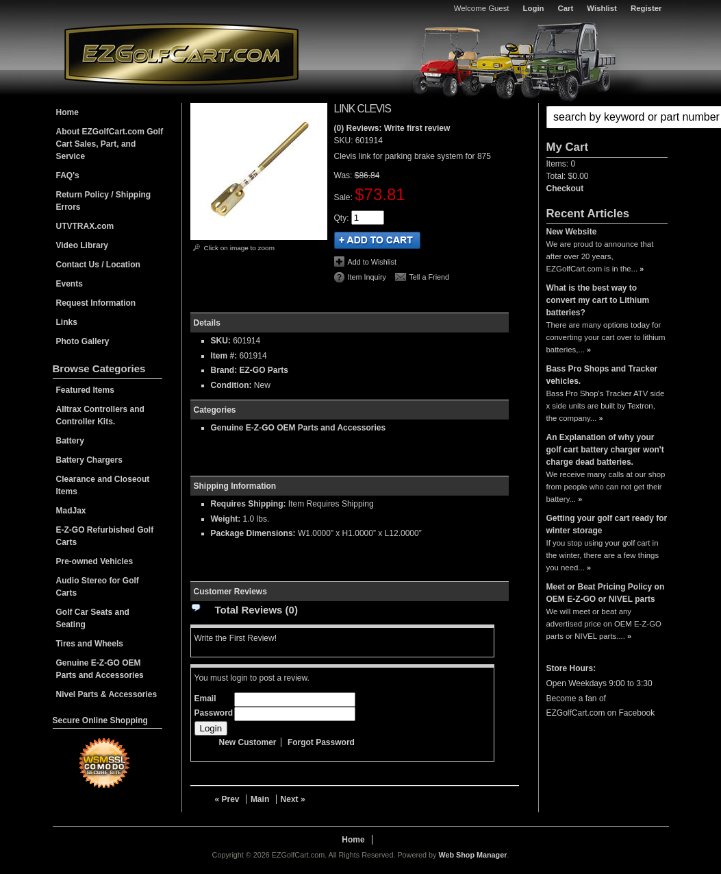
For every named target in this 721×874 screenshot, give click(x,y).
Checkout (565, 188)
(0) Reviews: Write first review (392, 128)
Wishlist (602, 8)
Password (213, 713)
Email (205, 698)
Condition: (231, 385)
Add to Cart (377, 240)
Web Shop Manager (472, 855)
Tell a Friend (429, 277)
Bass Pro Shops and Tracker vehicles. (602, 375)
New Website (571, 231)
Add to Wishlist (372, 262)
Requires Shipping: (248, 504)
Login (533, 8)
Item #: (225, 356)
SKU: (344, 140)
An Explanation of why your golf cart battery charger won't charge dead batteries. (605, 450)
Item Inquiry (367, 277)
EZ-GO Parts (264, 370)
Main (260, 799)
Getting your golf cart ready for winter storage (607, 524)
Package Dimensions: (253, 533)
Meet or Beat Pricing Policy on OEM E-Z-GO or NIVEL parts (605, 593)
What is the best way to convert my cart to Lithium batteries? (598, 300)
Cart (566, 8)
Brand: (224, 370)
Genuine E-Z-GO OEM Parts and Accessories (298, 428)
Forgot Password (321, 742)
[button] (607, 117)
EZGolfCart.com (181, 54)
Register (646, 8)
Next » (293, 799)
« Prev (227, 799)
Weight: (226, 519)
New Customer (248, 742)
